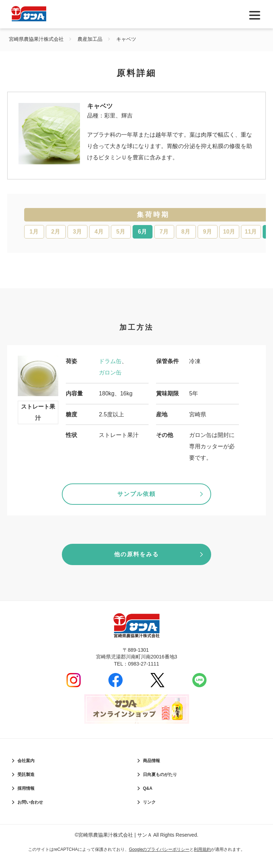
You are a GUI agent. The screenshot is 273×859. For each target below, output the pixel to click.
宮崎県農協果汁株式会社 (36, 39)
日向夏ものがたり (160, 774)
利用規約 (202, 849)
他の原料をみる (136, 554)
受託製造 (25, 774)
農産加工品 (89, 39)
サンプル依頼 (136, 494)
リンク (149, 802)
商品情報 (151, 760)
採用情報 (25, 788)
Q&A (147, 788)
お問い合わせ (30, 802)
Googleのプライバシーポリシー (159, 849)
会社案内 (25, 760)
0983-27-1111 (143, 664)
